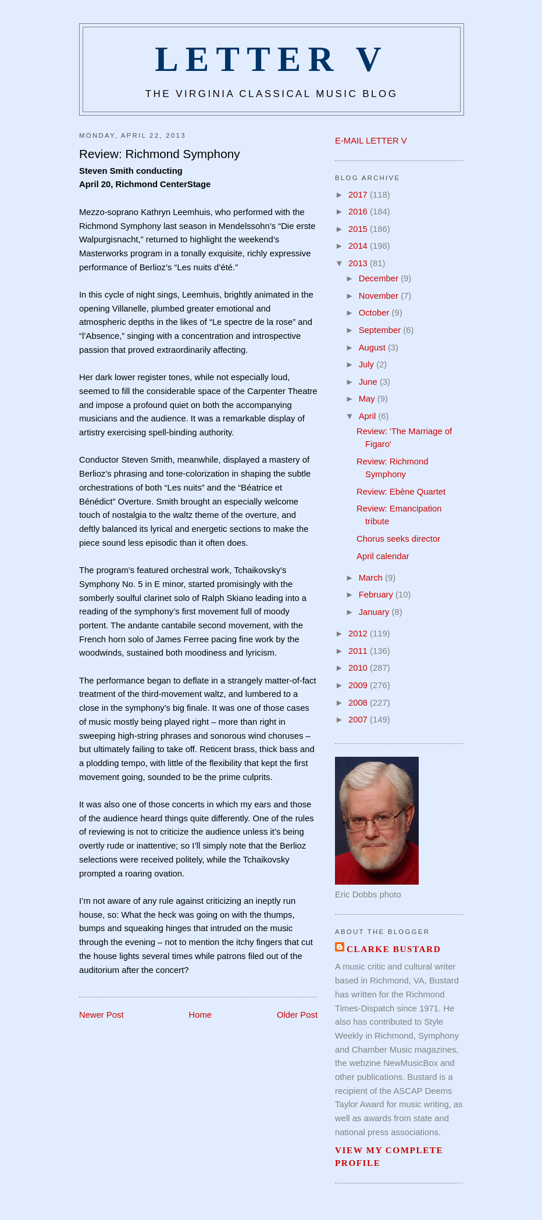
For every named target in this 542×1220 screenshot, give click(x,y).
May (368, 398)
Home (200, 1014)
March (372, 577)
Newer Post (101, 1014)
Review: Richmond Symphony (159, 153)
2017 (359, 194)
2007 (359, 719)
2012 (359, 633)
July (367, 364)
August (373, 347)
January (375, 612)
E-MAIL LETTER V (371, 140)
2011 (359, 651)
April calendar (382, 556)
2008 (359, 702)
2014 (359, 246)
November (380, 295)
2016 (359, 211)
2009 (359, 685)
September (381, 330)
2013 (359, 263)
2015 (359, 229)
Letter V (271, 59)
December (380, 278)
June (369, 382)
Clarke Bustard (394, 949)
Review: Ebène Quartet (400, 491)
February (377, 594)
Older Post (297, 1014)
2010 (359, 667)
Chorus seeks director (398, 538)
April (369, 416)
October (375, 312)
